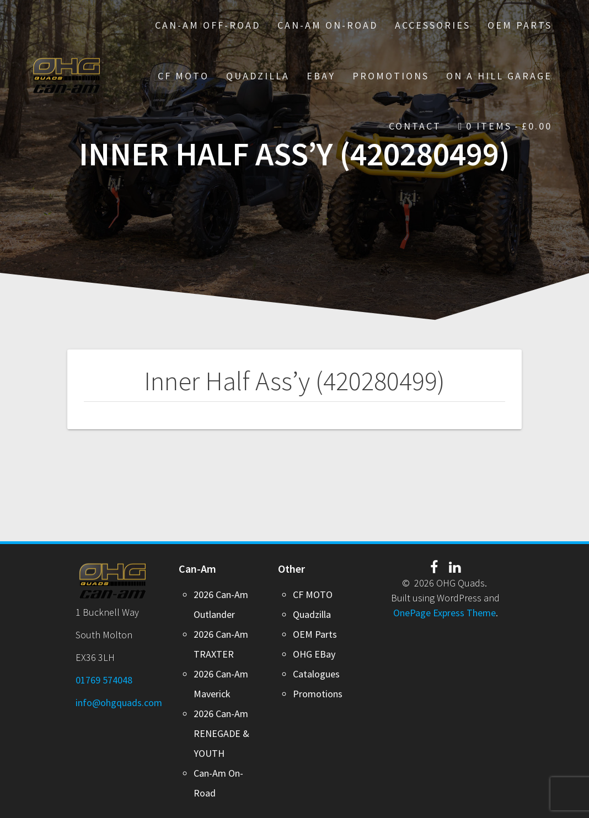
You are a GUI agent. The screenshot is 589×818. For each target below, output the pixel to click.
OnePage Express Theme (444, 612)
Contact (415, 126)
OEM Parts (520, 25)
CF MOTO (183, 75)
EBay (321, 75)
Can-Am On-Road (327, 25)
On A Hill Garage (499, 75)
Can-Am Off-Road (207, 25)
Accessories (432, 25)
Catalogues (316, 674)
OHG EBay (314, 654)
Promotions (317, 693)
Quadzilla (258, 75)
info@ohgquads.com (119, 702)
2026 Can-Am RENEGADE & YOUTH (221, 733)
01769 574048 (104, 680)
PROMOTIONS (390, 75)
